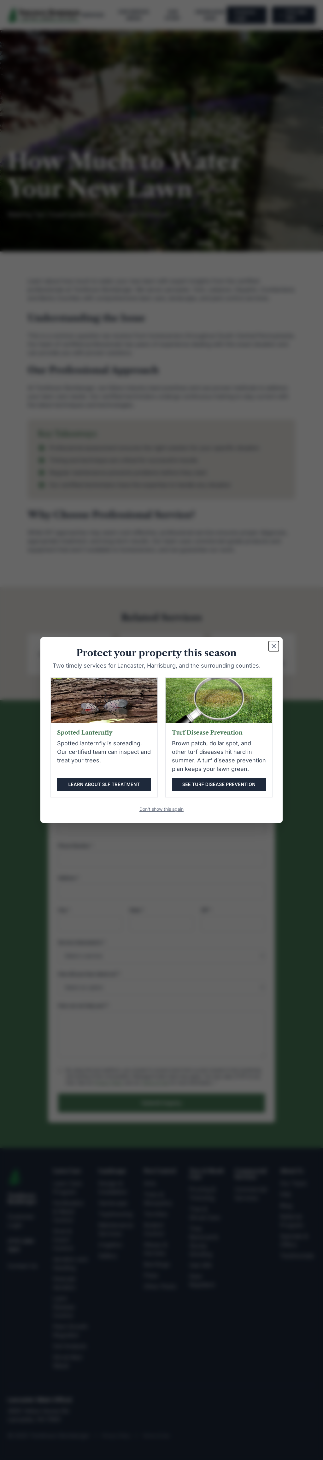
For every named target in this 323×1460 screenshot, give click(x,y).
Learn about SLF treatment (104, 784)
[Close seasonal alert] (274, 646)
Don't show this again (161, 809)
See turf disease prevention (219, 784)
